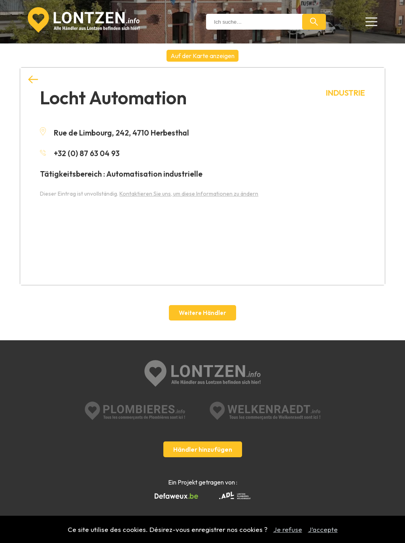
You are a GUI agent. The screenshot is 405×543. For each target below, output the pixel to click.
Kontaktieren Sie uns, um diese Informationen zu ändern (188, 193)
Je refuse (287, 529)
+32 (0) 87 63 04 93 (79, 153)
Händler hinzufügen (202, 449)
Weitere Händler (202, 313)
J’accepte (323, 529)
